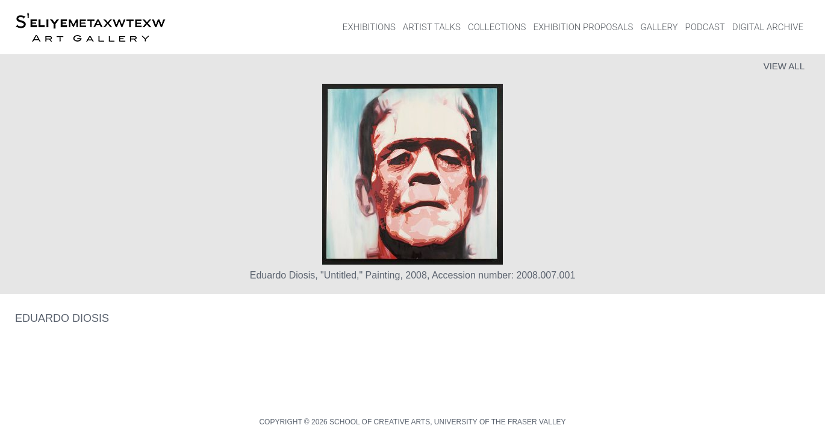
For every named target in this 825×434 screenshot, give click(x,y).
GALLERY (658, 27)
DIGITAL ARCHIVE (767, 27)
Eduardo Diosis (62, 318)
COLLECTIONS (497, 27)
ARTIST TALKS (432, 27)
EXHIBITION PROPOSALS (583, 27)
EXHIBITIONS (369, 27)
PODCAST (705, 27)
